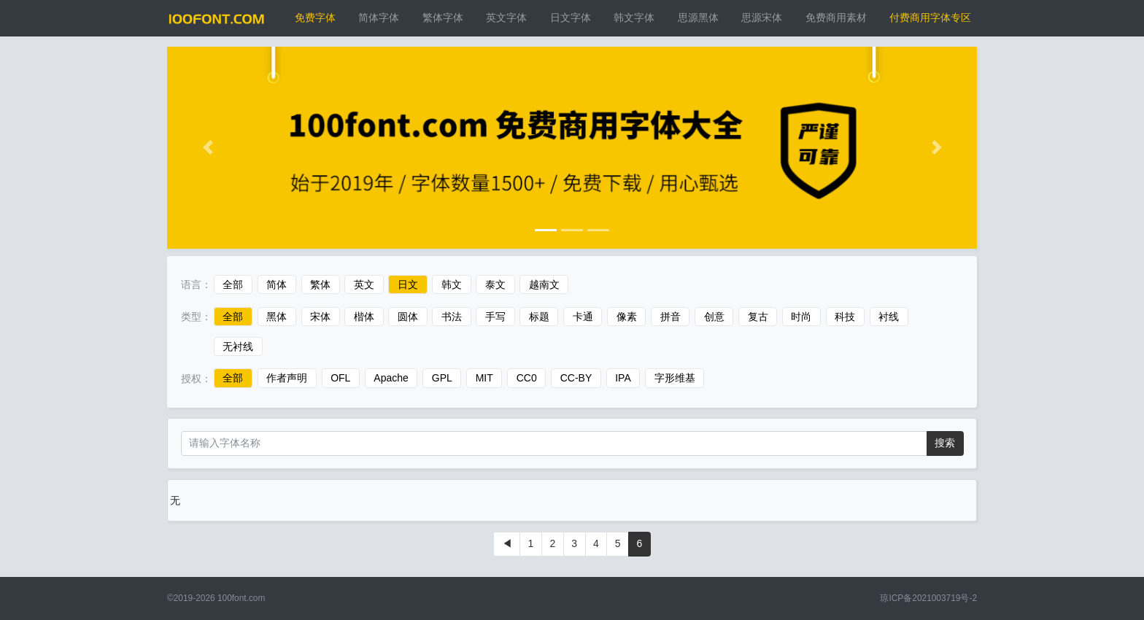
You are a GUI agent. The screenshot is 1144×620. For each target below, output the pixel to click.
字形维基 (674, 378)
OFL (340, 378)
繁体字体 (442, 17)
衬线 (888, 316)
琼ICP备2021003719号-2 (928, 598)
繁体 (320, 284)
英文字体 (506, 17)
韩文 (451, 284)
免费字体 (315, 17)
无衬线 (238, 346)
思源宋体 (761, 17)
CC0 (527, 378)
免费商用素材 (836, 17)
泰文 (495, 284)
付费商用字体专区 (930, 17)
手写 (495, 316)
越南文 (544, 284)
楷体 (364, 316)
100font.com (241, 598)
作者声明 (286, 378)
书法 (451, 316)
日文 (408, 284)
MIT (484, 378)
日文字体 (570, 17)
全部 (233, 284)
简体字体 (378, 17)
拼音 (670, 316)
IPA (623, 378)
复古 (758, 316)
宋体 (320, 316)
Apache (391, 378)
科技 (845, 316)
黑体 (276, 316)
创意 (714, 316)
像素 (627, 316)
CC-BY (576, 378)
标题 (539, 316)
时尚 (801, 316)
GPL (442, 378)
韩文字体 (634, 17)
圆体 (408, 316)
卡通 (583, 316)
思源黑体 (698, 17)
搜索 (945, 443)
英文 (364, 284)
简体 (276, 284)
